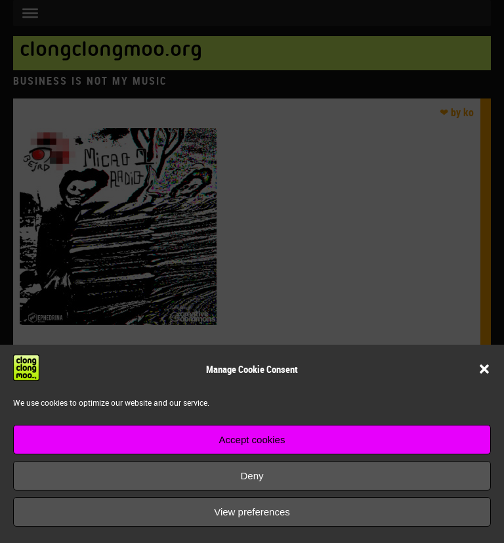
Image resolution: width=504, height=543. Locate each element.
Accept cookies (252, 439)
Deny (251, 475)
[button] (484, 369)
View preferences (252, 511)
